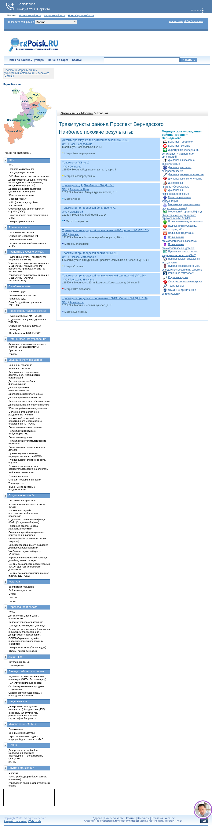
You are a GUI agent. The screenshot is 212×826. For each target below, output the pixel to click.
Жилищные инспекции (21, 195)
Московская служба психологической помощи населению (23, 513)
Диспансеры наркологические (186, 174)
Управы (12, 353)
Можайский (76, 211)
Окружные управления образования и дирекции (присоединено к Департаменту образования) (29, 632)
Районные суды (17, 298)
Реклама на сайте (163, 818)
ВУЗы (11, 612)
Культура (14, 581)
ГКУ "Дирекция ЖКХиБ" (21, 172)
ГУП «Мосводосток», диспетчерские (29, 176)
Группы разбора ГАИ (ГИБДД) (25, 315)
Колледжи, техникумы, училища (26, 625)
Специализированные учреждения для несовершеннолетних (28, 546)
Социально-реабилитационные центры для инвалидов (26, 533)
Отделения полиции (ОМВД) (24, 325)
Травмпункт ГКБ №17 (75, 162)
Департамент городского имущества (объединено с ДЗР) (26, 707)
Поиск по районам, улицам (26, 59)
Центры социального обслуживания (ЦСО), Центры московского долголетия (29, 566)
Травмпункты (176, 285)
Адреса (97, 818)
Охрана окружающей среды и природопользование (25, 694)
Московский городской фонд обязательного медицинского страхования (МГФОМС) (182, 215)
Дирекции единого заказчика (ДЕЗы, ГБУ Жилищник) (24, 190)
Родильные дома (178, 277)
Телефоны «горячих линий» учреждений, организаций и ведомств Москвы (26, 73)
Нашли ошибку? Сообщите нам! (186, 21)
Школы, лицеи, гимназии (22, 650)
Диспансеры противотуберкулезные (29, 401)
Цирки (11, 601)
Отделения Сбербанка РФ (23, 235)
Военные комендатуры (21, 732)
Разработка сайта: (15, 821)
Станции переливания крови (185, 281)
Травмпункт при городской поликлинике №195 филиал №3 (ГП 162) (105, 230)
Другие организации (21, 767)
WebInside (34, 821)
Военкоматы (15, 729)
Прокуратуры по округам (22, 295)
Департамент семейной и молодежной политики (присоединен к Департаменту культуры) (25, 754)
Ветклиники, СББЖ (19, 661)
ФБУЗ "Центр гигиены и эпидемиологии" (21, 488)
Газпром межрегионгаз (21, 168)
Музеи (12, 593)
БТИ (10, 165)
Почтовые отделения (20, 239)
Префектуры (15, 350)
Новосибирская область (81, 15)
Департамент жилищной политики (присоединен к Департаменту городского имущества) (27, 182)
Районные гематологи (181, 273)
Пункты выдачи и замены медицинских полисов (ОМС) (25, 454)
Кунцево (74, 234)
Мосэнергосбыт (17, 198)
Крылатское (77, 302)
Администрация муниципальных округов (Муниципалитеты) (27, 345)
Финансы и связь (19, 227)
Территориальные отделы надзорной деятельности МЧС (25, 737)
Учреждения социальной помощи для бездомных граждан (27, 559)
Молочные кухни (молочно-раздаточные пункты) (24, 413)
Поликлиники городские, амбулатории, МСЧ (22, 432)
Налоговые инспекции (21, 232)
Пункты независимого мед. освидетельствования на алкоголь (28, 467)
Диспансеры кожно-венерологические (19, 389)
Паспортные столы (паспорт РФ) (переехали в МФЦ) (27, 258)
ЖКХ (11, 160)
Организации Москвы (77, 113)
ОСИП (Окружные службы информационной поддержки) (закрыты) (25, 641)
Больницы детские (179, 145)
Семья (12, 745)
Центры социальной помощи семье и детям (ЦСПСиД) (28, 574)
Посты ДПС (15, 329)
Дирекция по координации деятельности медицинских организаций (180, 153)
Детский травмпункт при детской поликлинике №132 (95, 140)
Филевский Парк (79, 189)
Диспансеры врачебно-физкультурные (21, 382)
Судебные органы (19, 286)
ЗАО (64, 144)
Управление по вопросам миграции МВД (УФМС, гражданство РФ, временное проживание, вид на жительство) (28, 267)
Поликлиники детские (181, 232)
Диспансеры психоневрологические (29, 404)
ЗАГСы (12, 762)
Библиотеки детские (20, 590)
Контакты (144, 818)
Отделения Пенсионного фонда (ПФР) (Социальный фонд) (26, 521)
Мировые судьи (17, 291)
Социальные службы (21, 495)
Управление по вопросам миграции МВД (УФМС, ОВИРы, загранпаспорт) (28, 278)
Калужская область (54, 15)
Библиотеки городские (21, 586)
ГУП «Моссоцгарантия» (22, 500)
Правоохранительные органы (27, 310)
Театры (12, 597)
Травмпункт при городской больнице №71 (89, 207)
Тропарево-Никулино (82, 279)
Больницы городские (180, 141)
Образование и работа (22, 606)
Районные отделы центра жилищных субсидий (23, 527)
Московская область (30, 15)
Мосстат (13, 773)
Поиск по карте (58, 59)
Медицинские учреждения (25, 359)
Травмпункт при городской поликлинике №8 (90, 252)
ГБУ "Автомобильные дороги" (25, 682)
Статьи (77, 59)
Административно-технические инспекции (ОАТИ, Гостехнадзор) (27, 677)
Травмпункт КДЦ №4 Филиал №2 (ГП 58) (88, 185)
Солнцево (75, 166)
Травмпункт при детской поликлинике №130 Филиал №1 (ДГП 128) (105, 298)
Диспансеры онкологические (185, 178)
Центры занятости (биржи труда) (27, 647)
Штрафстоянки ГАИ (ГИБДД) (24, 333)
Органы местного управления (27, 338)
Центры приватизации (21, 221)
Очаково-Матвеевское (83, 257)
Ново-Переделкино (81, 144)
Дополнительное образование (25, 622)
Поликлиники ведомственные (185, 221)
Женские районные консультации (27, 408)
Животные (15, 656)
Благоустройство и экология (26, 671)
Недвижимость (17, 701)
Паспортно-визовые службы (26, 251)
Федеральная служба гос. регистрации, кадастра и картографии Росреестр (23, 715)
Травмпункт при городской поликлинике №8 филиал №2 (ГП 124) (104, 275)
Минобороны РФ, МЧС (22, 724)
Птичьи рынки (16, 665)
